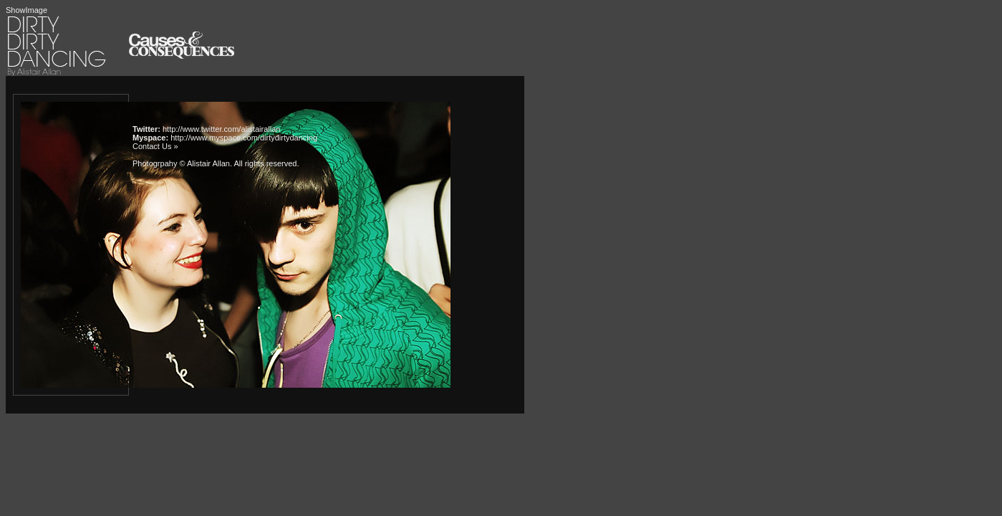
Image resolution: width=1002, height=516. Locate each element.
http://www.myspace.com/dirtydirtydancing (243, 137)
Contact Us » (155, 146)
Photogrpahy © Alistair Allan (181, 163)
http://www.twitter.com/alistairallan (221, 129)
